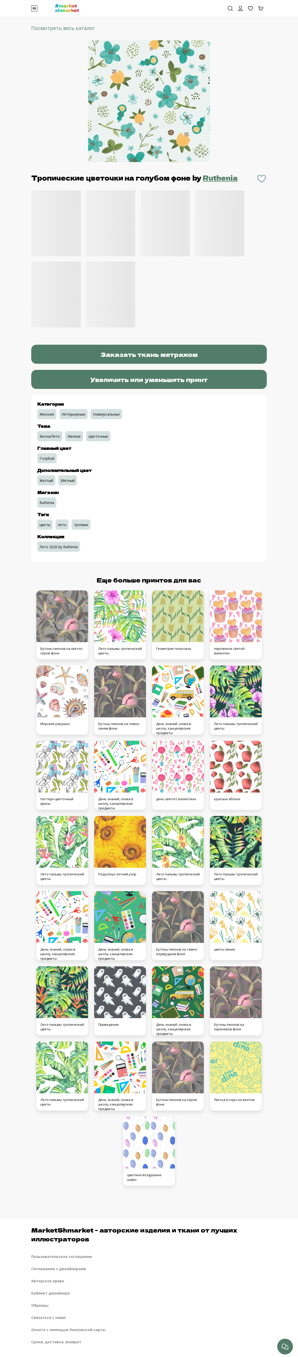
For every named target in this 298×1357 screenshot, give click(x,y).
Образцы (39, 1305)
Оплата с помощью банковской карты (68, 1329)
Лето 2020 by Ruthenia (59, 546)
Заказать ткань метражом (149, 354)
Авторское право (47, 1281)
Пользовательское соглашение (61, 1256)
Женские (47, 414)
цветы (45, 524)
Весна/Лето (50, 436)
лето (62, 524)
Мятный (68, 480)
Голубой (47, 458)
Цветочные (98, 436)
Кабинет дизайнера (50, 1293)
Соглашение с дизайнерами (58, 1268)
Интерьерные (73, 414)
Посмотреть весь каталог (63, 28)
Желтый (46, 480)
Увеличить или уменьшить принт (149, 379)
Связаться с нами (48, 1317)
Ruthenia (220, 177)
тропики (81, 524)
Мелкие (74, 436)
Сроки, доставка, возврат (56, 1341)
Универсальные (106, 414)
